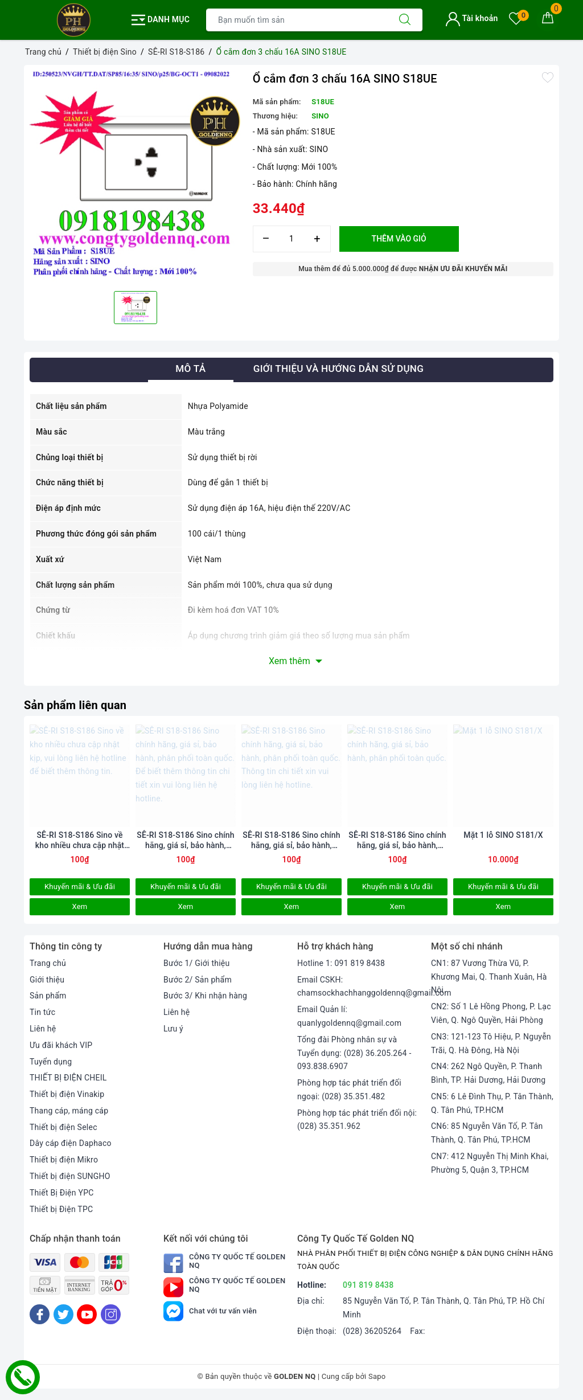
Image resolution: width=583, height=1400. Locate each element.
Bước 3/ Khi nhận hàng (205, 995)
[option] (135, 177)
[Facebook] (40, 1314)
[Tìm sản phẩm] (297, 20)
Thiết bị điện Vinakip (67, 1094)
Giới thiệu (47, 979)
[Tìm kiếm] (404, 20)
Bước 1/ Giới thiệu (196, 963)
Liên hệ (43, 1028)
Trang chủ (48, 963)
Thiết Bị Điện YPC (62, 1192)
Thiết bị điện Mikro (64, 1159)
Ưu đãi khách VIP (61, 1045)
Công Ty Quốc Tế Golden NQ (224, 1263)
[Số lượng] (292, 239)
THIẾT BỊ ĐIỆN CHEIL (68, 1077)
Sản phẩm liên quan (75, 705)
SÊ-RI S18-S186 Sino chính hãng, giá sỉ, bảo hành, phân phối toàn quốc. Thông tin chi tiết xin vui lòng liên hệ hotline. (291, 840)
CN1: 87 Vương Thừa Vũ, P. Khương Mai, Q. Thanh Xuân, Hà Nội (489, 977)
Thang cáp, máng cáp (69, 1110)
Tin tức (42, 1012)
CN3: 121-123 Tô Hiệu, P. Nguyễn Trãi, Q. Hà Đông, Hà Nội (491, 1043)
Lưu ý (173, 1028)
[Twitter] (63, 1314)
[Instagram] (111, 1314)
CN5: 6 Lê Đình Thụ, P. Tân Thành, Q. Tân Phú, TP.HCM (492, 1103)
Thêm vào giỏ (399, 238)
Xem (79, 906)
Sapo (377, 1376)
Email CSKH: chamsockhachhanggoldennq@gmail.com (374, 986)
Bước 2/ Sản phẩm (197, 979)
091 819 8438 (368, 1285)
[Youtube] (87, 1314)
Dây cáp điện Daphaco (71, 1143)
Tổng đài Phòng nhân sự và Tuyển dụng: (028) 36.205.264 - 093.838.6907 (354, 1053)
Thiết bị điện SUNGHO (70, 1176)
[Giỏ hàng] (547, 20)
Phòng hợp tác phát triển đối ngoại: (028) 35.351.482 (349, 1089)
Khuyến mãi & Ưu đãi (79, 886)
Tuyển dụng (51, 1061)
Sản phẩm (48, 995)
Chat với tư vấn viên (210, 1311)
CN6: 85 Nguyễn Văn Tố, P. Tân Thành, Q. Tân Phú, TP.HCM (487, 1132)
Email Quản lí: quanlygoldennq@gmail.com (349, 1016)
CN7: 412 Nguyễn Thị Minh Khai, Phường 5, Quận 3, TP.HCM (490, 1163)
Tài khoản (472, 18)
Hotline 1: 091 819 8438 (341, 963)
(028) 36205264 (372, 1331)
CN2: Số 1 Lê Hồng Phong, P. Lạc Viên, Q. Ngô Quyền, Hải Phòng (491, 1013)
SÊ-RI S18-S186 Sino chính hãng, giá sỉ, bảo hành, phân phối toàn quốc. (397, 840)
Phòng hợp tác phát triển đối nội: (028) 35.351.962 (357, 1119)
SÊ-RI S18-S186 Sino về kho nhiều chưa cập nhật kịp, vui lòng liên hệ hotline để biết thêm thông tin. (79, 840)
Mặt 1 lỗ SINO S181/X (503, 835)
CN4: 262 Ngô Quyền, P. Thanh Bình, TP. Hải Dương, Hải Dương (488, 1073)
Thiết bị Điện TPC (61, 1209)
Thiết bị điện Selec (63, 1127)
